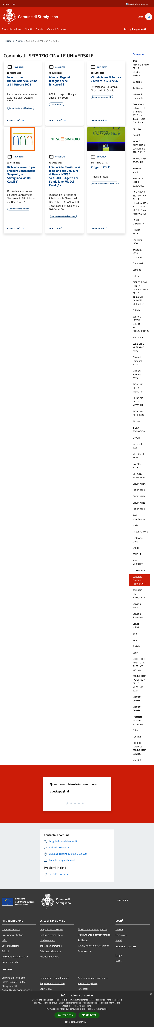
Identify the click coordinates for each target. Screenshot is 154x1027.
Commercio (138, 263)
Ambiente (138, 88)
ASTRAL (137, 129)
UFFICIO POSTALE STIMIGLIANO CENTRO (139, 748)
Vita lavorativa (47, 940)
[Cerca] (148, 16)
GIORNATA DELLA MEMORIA (138, 388)
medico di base (137, 445)
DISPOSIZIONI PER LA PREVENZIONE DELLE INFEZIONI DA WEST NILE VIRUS (140, 293)
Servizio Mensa (137, 605)
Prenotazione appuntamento (54, 978)
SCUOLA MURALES (138, 562)
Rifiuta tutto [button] (89, 1015)
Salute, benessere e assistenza (93, 945)
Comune (137, 269)
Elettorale (138, 337)
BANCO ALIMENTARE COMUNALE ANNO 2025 (139, 147)
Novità (19, 41)
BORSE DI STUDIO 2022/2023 (139, 182)
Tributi (136, 730)
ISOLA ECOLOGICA (139, 429)
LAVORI (136, 437)
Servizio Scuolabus (138, 615)
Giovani (136, 421)
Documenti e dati (10, 962)
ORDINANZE (139, 502)
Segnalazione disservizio (52, 983)
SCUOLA (137, 554)
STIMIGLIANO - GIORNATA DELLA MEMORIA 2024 (139, 683)
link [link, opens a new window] (106, 1009)
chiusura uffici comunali (137, 253)
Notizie (119, 929)
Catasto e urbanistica (50, 951)
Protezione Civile (138, 539)
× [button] (150, 994)
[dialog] (77, 1009)
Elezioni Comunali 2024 (137, 360)
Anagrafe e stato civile (51, 929)
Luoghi (119, 955)
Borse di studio (137, 170)
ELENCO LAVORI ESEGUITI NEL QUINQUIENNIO (141, 324)
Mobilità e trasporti (49, 956)
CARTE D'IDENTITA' (138, 221)
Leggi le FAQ (46, 989)
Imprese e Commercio (51, 946)
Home (8, 41)
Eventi (119, 960)
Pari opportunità (139, 517)
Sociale (136, 646)
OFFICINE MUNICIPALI (139, 475)
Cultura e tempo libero (51, 935)
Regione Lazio (9, 4)
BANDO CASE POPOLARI (140, 160)
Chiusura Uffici (137, 241)
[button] (77, 1021)
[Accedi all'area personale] (137, 4)
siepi (135, 633)
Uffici (4, 940)
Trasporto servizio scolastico (138, 720)
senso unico (139, 570)
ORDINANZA (139, 483)
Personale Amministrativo (15, 956)
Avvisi (119, 940)
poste (135, 525)
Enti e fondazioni (10, 946)
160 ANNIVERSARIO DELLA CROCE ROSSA (141, 68)
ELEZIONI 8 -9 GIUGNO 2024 (138, 347)
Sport (135, 652)
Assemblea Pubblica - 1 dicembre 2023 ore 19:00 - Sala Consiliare (139, 113)
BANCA (136, 135)
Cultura (136, 276)
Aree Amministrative (12, 935)
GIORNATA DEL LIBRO (138, 413)
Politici (5, 951)
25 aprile (137, 82)
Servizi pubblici (136, 625)
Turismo (137, 736)
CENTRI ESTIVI (136, 231)
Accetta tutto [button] (65, 1015)
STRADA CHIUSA (137, 698)
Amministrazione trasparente (93, 978)
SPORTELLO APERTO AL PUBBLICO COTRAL (139, 664)
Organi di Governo (11, 929)
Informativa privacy (87, 983)
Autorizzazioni (85, 951)
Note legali (83, 989)
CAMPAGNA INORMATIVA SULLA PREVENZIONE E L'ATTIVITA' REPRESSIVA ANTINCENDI (140, 202)
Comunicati (15, 67)
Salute (136, 548)
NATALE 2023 (137, 465)
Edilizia (136, 310)
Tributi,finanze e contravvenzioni (94, 935)
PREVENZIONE (140, 531)
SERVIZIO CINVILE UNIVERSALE (139, 580)
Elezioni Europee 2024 (137, 374)
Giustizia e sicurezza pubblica (92, 929)
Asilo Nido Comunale (138, 96)
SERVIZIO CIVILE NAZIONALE (139, 593)
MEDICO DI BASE (138, 455)
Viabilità (137, 760)
